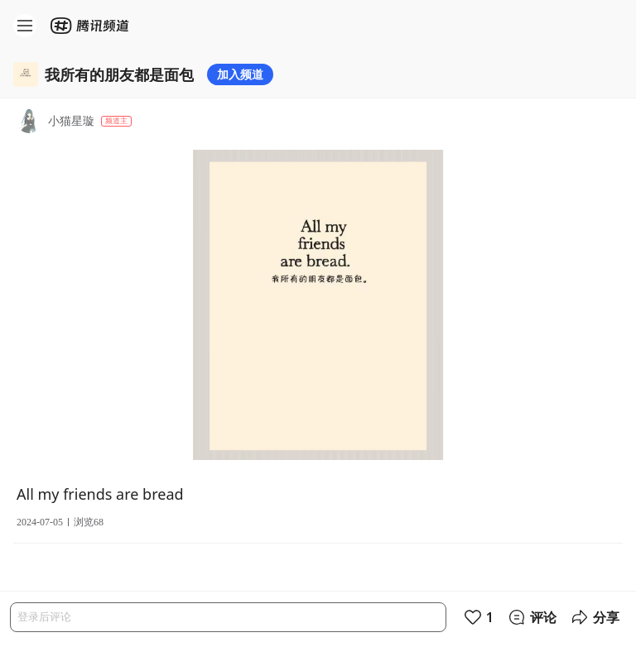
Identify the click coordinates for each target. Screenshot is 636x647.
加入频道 (240, 74)
